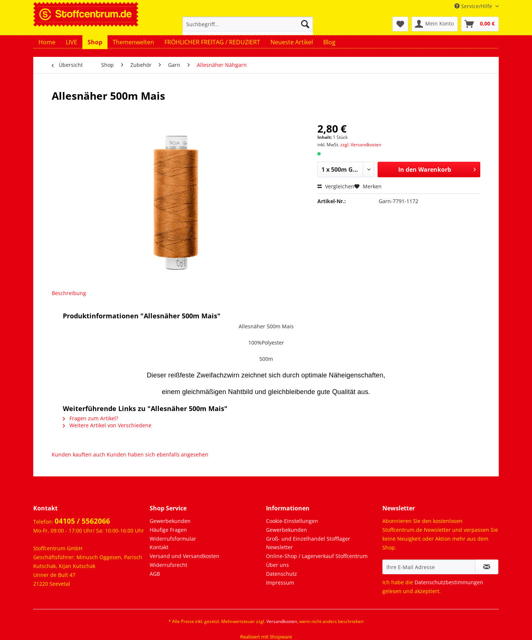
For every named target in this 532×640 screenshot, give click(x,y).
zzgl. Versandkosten (360, 144)
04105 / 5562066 (82, 521)
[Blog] (329, 42)
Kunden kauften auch (78, 454)
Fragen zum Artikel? (90, 418)
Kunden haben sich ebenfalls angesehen (157, 454)
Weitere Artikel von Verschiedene (107, 425)
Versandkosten (281, 621)
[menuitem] (248, 27)
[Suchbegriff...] (248, 24)
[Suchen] (305, 24)
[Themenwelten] (133, 42)
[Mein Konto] (435, 24)
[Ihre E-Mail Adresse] (428, 566)
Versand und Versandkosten (184, 555)
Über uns (277, 564)
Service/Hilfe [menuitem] (474, 6)
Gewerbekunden (170, 520)
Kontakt (159, 547)
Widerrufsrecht (168, 564)
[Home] (47, 42)
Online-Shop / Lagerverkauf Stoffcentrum (317, 555)
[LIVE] (71, 42)
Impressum (280, 582)
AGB (155, 573)
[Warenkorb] (480, 24)
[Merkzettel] (400, 24)
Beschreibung (69, 293)
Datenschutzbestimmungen (449, 582)
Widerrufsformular (173, 538)
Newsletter (279, 547)
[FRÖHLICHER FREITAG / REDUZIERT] (212, 42)
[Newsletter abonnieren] (486, 566)
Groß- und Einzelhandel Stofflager (308, 538)
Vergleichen (335, 186)
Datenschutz (281, 573)
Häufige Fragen (168, 529)
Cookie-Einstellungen (292, 520)
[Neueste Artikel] (291, 42)
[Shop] (95, 42)
